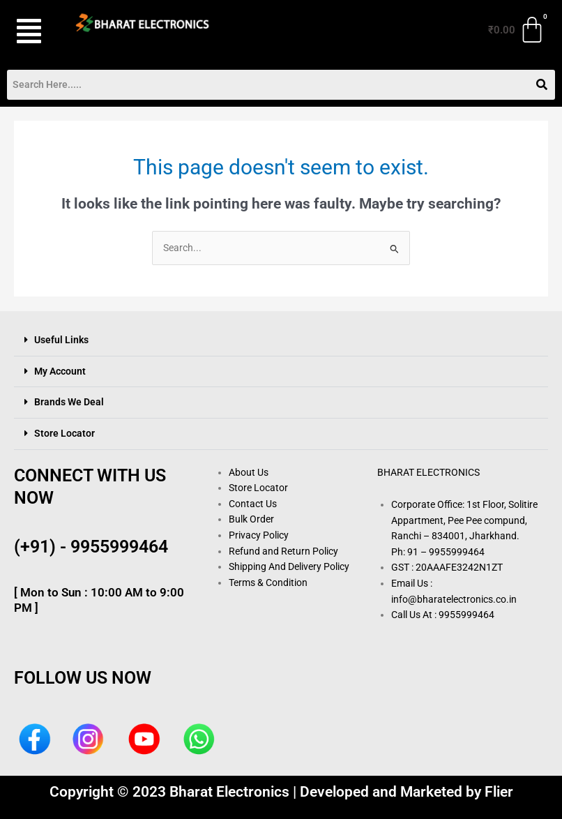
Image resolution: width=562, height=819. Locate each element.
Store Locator (64, 433)
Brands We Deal (69, 401)
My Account (60, 371)
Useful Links (61, 339)
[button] (30, 31)
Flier (499, 791)
